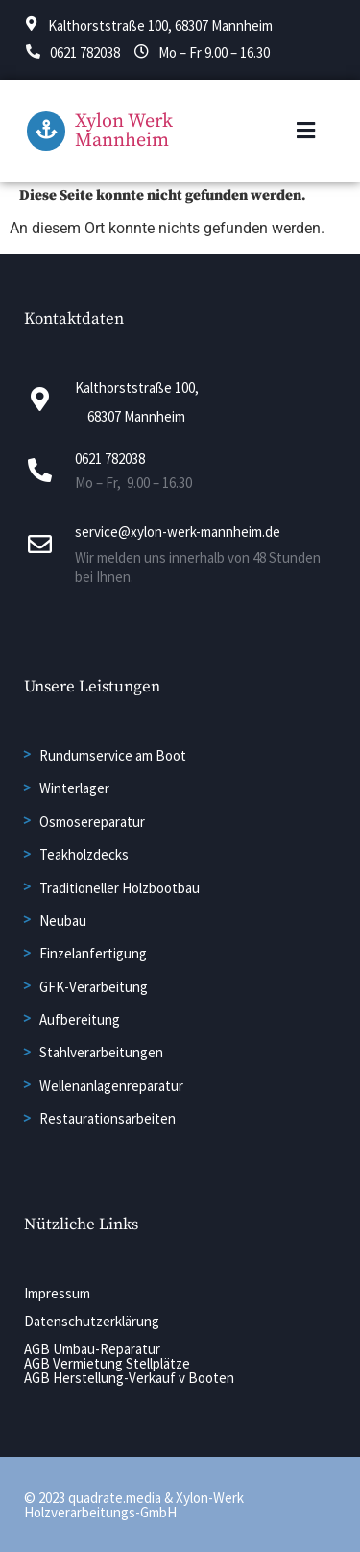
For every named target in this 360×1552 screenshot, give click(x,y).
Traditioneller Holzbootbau (119, 888)
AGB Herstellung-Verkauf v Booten (129, 1378)
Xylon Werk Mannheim (124, 131)
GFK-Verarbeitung (93, 987)
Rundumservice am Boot (112, 755)
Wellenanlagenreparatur (111, 1086)
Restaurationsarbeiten (107, 1118)
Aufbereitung (79, 1019)
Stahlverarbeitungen (101, 1052)
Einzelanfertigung (93, 953)
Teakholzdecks (84, 854)
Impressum (57, 1293)
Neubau (62, 920)
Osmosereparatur (92, 821)
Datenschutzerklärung (91, 1321)
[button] (306, 130)
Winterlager (74, 788)
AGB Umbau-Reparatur (92, 1349)
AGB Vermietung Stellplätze (107, 1363)
